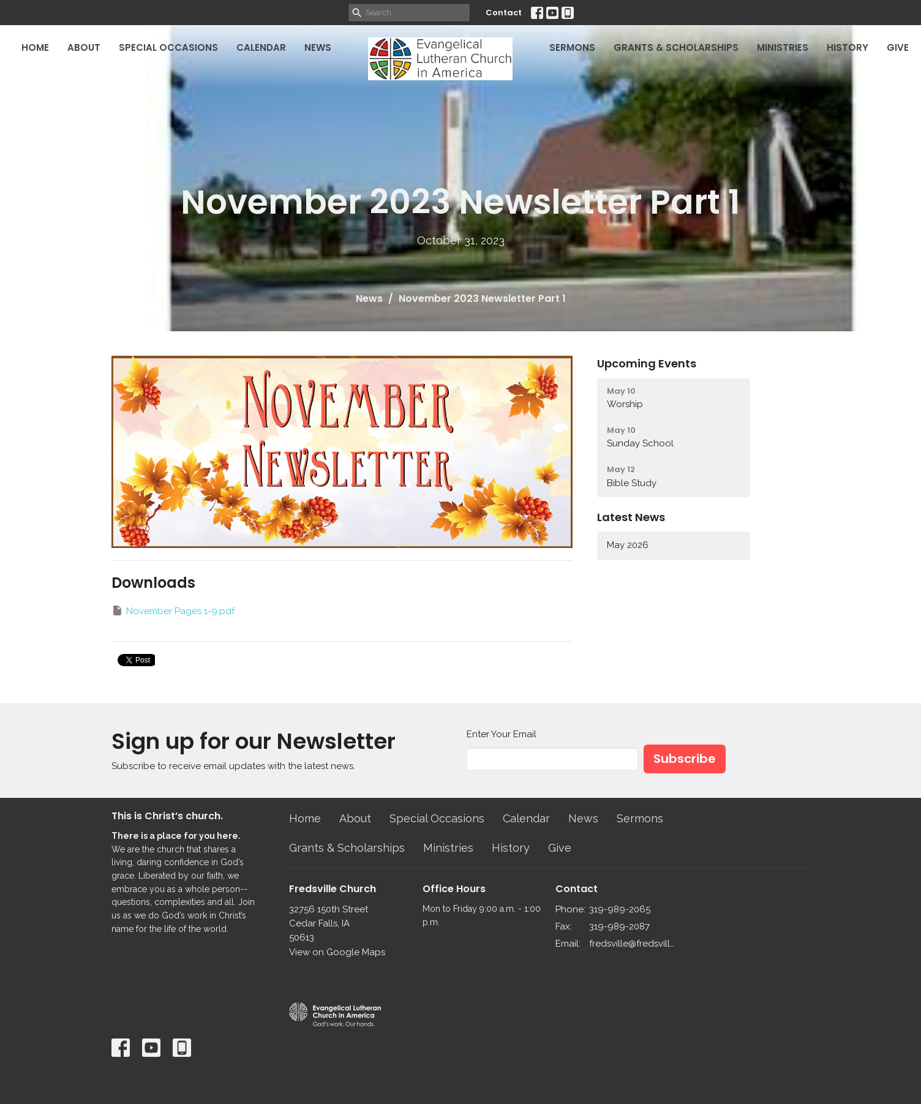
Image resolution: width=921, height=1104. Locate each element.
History (847, 47)
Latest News (631, 517)
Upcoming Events (646, 363)
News (317, 47)
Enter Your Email (501, 734)
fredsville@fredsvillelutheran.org (633, 943)
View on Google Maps (337, 952)
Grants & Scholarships (676, 47)
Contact (504, 12)
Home (35, 47)
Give (898, 47)
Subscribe (684, 758)
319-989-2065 (619, 909)
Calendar (261, 47)
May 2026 (627, 544)
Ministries (782, 47)
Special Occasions (168, 47)
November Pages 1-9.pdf (173, 610)
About (83, 47)
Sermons (572, 47)
